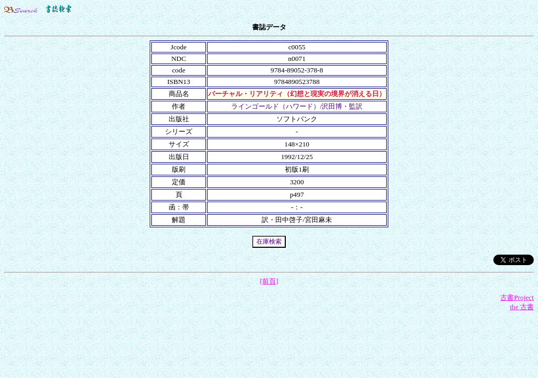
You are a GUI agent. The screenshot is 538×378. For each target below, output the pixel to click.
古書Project (517, 297)
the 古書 (522, 307)
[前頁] (269, 281)
